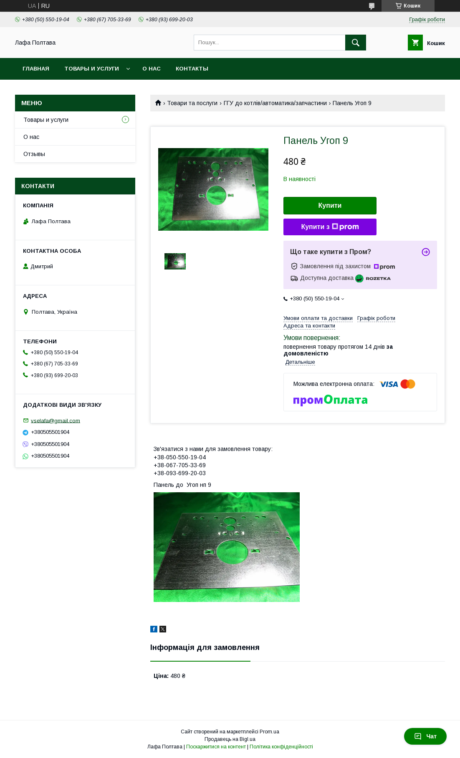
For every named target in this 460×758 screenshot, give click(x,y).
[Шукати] (355, 42)
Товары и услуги (91, 68)
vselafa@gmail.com (55, 420)
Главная (36, 68)
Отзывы (34, 154)
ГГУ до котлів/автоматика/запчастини (275, 103)
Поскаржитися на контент (216, 747)
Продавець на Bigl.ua (230, 739)
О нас (151, 68)
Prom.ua (269, 732)
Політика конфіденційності (281, 747)
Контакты (192, 68)
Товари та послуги (192, 103)
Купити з (330, 227)
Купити (330, 205)
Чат (425, 736)
